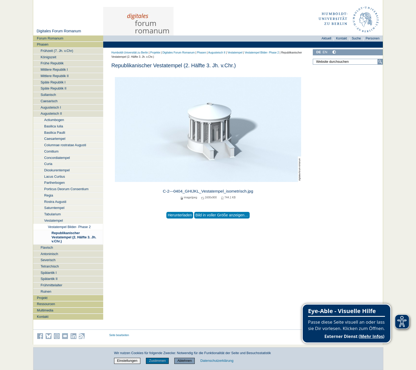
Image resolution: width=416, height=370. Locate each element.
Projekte (155, 52)
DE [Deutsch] (318, 52)
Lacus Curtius (54, 177)
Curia (48, 164)
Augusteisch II (51, 113)
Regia (48, 195)
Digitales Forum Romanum (59, 31)
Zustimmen (157, 361)
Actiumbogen (54, 120)
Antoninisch (49, 254)
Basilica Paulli (54, 133)
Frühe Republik (52, 63)
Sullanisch (48, 95)
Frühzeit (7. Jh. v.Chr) (57, 51)
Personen (373, 38)
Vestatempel (53, 220)
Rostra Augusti (55, 202)
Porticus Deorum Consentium (66, 189)
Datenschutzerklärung (216, 361)
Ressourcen (46, 304)
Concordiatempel (57, 158)
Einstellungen (127, 361)
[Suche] (380, 62)
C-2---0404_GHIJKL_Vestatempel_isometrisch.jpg (208, 191)
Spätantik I (49, 273)
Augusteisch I (51, 107)
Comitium (51, 151)
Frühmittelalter (51, 285)
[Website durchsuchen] (348, 62)
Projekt (42, 298)
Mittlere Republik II (55, 76)
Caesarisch (49, 101)
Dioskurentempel (57, 170)
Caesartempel (55, 139)
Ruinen (46, 291)
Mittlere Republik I (54, 70)
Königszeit (48, 57)
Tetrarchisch (50, 266)
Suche (356, 38)
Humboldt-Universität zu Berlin (129, 52)
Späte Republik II (53, 88)
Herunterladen (180, 215)
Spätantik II (49, 279)
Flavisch (47, 247)
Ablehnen (184, 361)
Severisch (48, 260)
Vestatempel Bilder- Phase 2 (69, 227)
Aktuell (326, 38)
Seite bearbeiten (119, 335)
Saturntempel (54, 208)
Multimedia (45, 310)
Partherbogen (54, 183)
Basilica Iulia (53, 126)
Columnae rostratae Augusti (65, 145)
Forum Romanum (50, 38)
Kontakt (42, 317)
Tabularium (52, 214)
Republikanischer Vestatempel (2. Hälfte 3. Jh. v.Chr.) (73, 237)
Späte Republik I (53, 82)
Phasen (42, 44)
